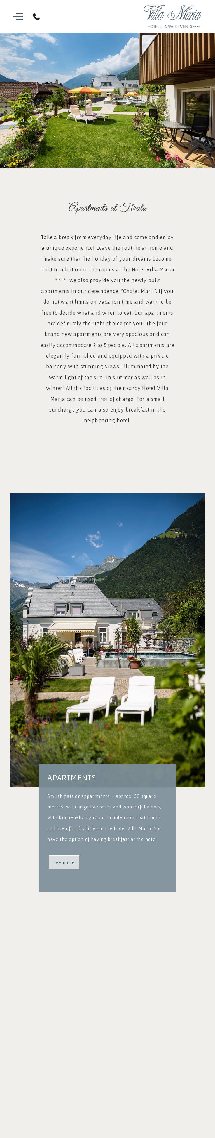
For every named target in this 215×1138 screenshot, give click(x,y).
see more (64, 862)
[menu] (24, 17)
